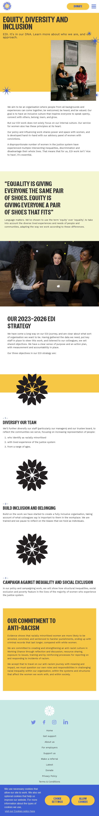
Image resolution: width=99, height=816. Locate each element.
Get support (49, 736)
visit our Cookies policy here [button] (20, 811)
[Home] (7, 6)
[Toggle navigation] (93, 6)
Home (49, 730)
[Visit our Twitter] (33, 722)
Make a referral (49, 759)
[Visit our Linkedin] (65, 721)
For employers (50, 747)
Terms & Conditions (49, 781)
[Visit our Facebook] (44, 722)
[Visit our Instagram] (54, 722)
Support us (49, 753)
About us (49, 742)
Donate (78, 6)
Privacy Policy (49, 776)
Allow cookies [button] (83, 800)
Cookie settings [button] (57, 800)
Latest (49, 764)
